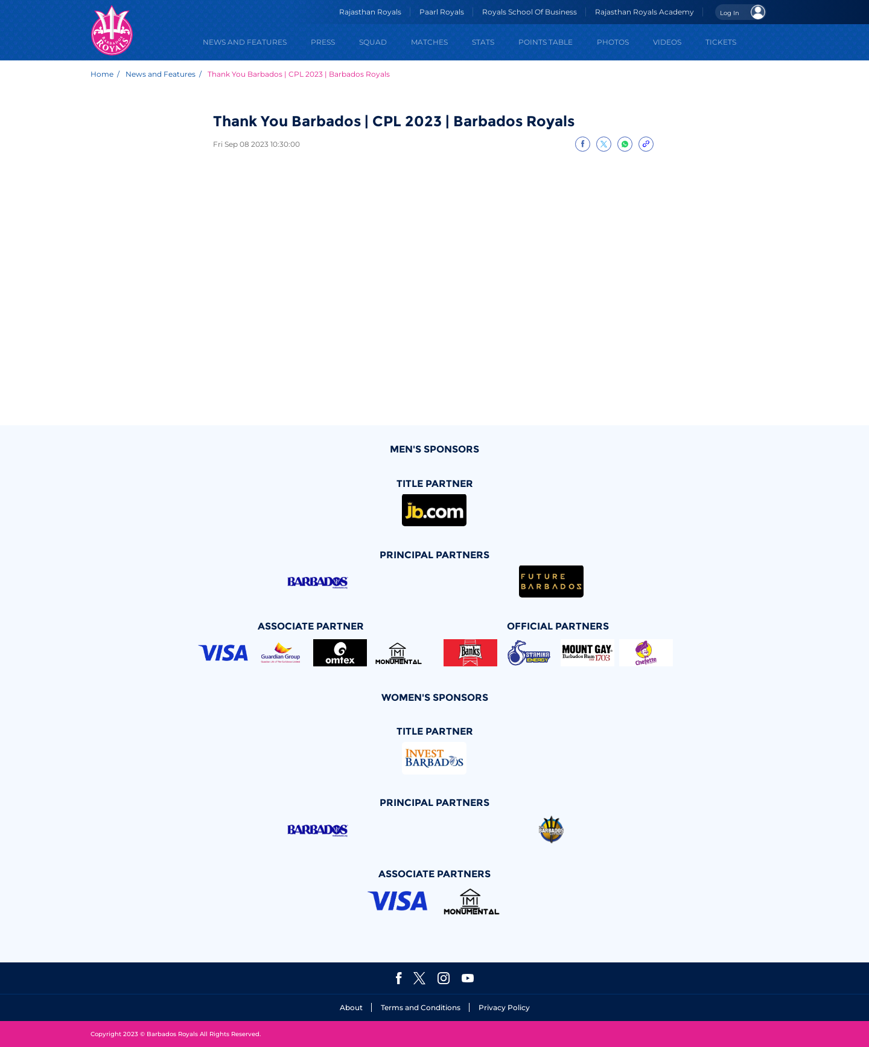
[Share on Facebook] (582, 144)
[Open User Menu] (740, 12)
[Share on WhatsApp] (624, 144)
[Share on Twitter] (603, 144)
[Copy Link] (646, 144)
